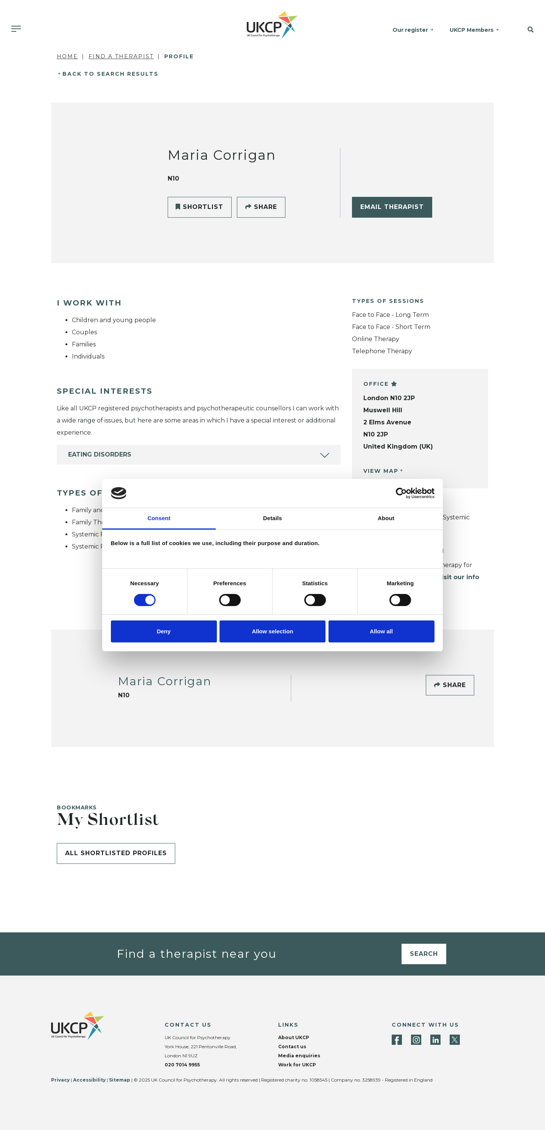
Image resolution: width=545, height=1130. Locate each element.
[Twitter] (455, 1039)
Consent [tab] (159, 518)
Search (424, 953)
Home (67, 56)
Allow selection (272, 631)
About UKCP (293, 1037)
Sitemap (119, 1080)
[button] (526, 30)
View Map (381, 471)
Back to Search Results (110, 73)
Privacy (60, 1080)
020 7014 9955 (182, 1065)
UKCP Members (472, 29)
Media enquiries (299, 1055)
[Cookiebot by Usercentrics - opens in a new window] (401, 493)
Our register (411, 29)
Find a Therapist (121, 56)
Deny (164, 631)
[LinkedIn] (435, 1039)
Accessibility (89, 1080)
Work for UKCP (297, 1065)
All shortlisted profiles (116, 853)
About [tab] (386, 518)
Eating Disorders (99, 454)
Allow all (381, 631)
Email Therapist (392, 206)
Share (261, 206)
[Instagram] (416, 1039)
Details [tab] (272, 518)
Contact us (292, 1046)
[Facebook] (397, 1039)
